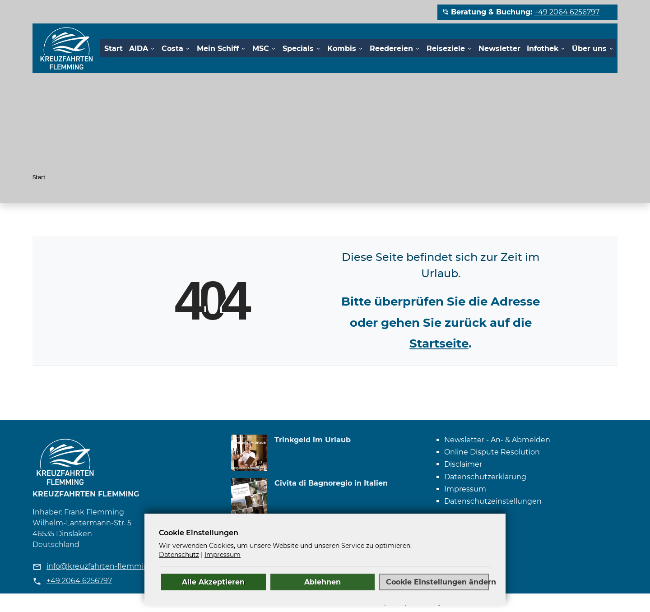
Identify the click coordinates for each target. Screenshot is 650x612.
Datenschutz (179, 554)
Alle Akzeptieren (213, 581)
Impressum (465, 489)
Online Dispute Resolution (492, 452)
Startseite (439, 343)
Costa (172, 48)
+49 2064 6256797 (566, 12)
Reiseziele (446, 48)
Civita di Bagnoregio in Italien (331, 483)
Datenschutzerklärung (485, 477)
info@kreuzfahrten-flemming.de (105, 566)
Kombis (341, 48)
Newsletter (499, 48)
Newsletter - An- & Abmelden (497, 440)
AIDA (138, 48)
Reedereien (391, 48)
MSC (260, 48)
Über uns (589, 48)
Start (113, 48)
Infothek (542, 48)
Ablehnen (322, 581)
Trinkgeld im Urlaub (312, 440)
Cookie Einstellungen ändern (437, 581)
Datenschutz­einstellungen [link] (493, 501)
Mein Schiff (218, 48)
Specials (298, 48)
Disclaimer (463, 464)
